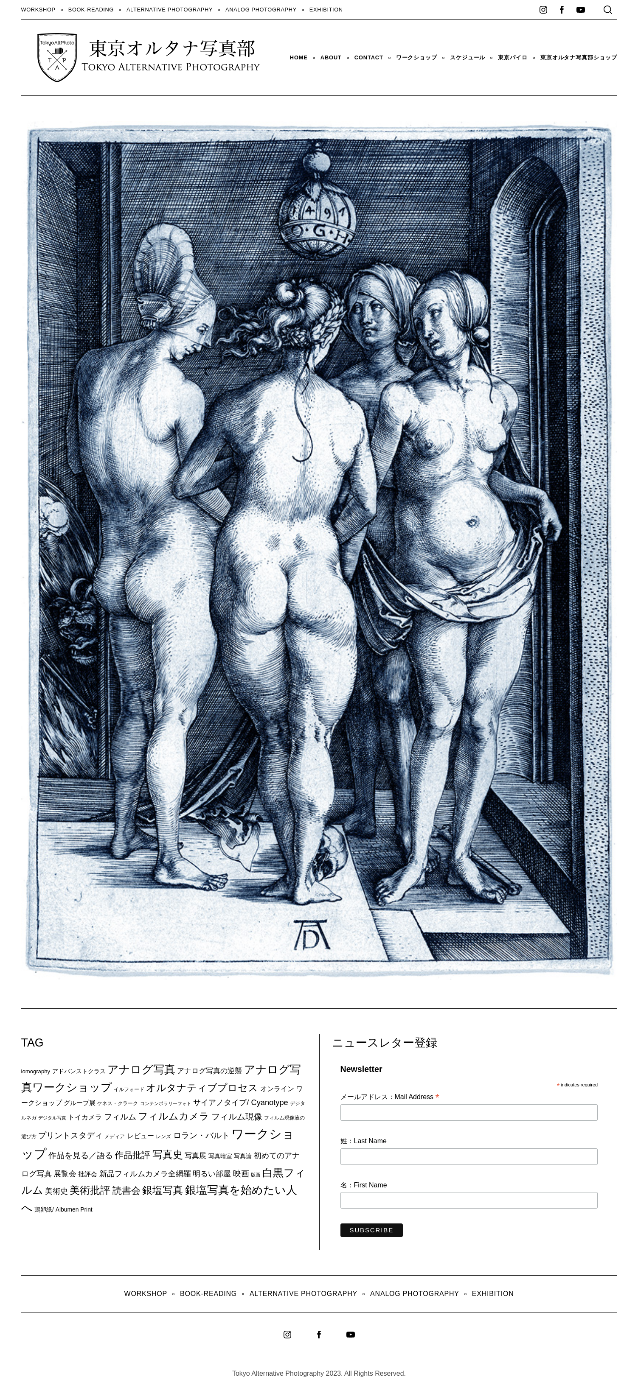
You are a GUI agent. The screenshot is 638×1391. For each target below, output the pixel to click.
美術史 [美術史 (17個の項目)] (56, 1191)
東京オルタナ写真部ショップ (578, 57)
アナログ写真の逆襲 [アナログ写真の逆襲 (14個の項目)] (209, 1071)
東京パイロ (512, 57)
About (331, 57)
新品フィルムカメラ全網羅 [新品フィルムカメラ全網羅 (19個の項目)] (145, 1173)
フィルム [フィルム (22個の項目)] (120, 1116)
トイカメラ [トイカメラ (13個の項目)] (85, 1117)
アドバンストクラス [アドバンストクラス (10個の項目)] (79, 1071)
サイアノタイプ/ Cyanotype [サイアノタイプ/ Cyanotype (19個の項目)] (240, 1102)
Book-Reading (91, 9)
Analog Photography (261, 9)
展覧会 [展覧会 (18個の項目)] (64, 1174)
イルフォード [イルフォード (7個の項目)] (129, 1089)
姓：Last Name (363, 1141)
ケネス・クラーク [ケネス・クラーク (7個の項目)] (117, 1103)
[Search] (608, 9)
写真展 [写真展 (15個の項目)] (195, 1156)
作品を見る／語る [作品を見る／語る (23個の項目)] (80, 1155)
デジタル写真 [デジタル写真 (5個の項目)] (52, 1117)
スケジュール (467, 57)
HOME (299, 57)
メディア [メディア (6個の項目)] (114, 1136)
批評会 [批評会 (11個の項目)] (87, 1174)
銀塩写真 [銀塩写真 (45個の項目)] (162, 1190)
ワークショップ (416, 57)
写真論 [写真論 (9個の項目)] (243, 1156)
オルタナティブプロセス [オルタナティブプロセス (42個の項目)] (202, 1087)
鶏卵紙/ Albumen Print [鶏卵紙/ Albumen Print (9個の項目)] (63, 1209)
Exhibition (326, 9)
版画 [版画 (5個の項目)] (255, 1174)
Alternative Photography (169, 9)
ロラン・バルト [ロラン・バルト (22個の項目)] (201, 1135)
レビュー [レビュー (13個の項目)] (140, 1135)
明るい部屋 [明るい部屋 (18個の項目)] (212, 1174)
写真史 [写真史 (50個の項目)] (167, 1154)
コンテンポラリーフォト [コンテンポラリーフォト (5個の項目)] (165, 1103)
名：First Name (363, 1185)
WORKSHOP (38, 9)
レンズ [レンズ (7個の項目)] (163, 1136)
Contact (368, 57)
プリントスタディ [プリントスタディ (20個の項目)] (70, 1135)
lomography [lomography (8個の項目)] (36, 1071)
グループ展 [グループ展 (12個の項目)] (80, 1102)
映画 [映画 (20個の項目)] (241, 1173)
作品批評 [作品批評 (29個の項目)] (132, 1155)
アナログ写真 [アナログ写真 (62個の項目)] (141, 1069)
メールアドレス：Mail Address (389, 1097)
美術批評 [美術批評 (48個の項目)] (90, 1190)
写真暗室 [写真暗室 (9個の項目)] (220, 1156)
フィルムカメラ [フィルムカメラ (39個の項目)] (173, 1116)
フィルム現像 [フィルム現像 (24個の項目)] (236, 1116)
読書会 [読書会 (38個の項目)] (126, 1190)
